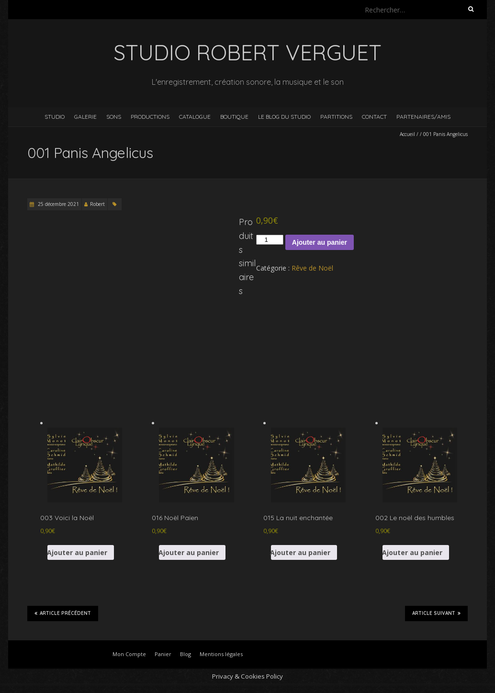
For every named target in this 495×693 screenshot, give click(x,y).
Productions (150, 116)
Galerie (85, 116)
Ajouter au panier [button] (77, 552)
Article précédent (62, 613)
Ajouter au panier (319, 242)
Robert (97, 204)
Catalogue (195, 116)
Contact (374, 116)
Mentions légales (221, 654)
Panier (163, 654)
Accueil (407, 134)
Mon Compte (129, 654)
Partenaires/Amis (423, 116)
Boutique (234, 116)
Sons (113, 116)
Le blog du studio (284, 116)
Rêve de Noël (312, 268)
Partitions (336, 116)
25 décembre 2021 (57, 204)
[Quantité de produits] (269, 240)
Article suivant (436, 613)
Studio (55, 116)
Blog (185, 654)
